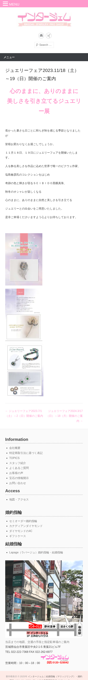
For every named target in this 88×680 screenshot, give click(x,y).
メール (41, 35)
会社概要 (14, 447)
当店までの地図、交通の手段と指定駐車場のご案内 (37, 641)
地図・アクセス (19, 499)
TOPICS (14, 458)
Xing (49, 35)
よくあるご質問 (19, 467)
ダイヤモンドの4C (20, 531)
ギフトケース (17, 536)
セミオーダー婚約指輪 (23, 521)
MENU (14, 4)
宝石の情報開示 (19, 478)
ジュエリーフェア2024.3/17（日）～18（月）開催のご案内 (64, 416)
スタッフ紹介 (17, 463)
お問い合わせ (17, 483)
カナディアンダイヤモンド (26, 525)
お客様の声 (16, 473)
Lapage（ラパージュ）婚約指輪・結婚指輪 (36, 552)
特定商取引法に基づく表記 (26, 452)
